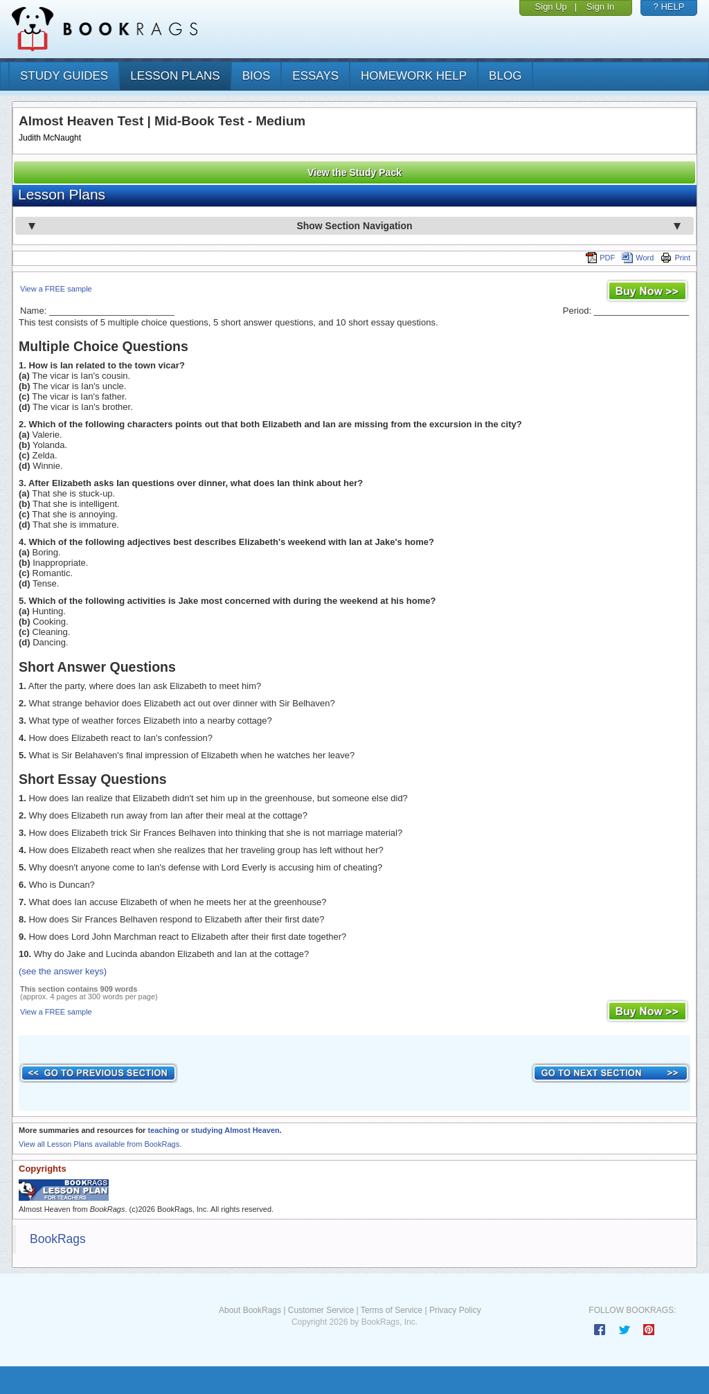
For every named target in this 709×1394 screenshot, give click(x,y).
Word (638, 257)
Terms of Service (391, 1310)
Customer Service (321, 1310)
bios (256, 75)
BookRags (58, 1239)
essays (315, 75)
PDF (600, 257)
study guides (64, 75)
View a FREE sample (56, 289)
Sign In (600, 6)
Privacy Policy (455, 1310)
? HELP (669, 6)
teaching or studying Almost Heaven (213, 1130)
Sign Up (551, 6)
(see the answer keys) (63, 971)
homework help (414, 75)
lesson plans (174, 75)
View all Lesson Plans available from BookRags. (100, 1144)
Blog (505, 75)
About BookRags (250, 1310)
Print (675, 257)
